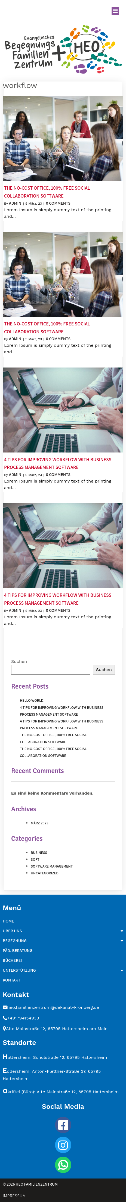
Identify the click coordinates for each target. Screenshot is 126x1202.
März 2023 (39, 823)
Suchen (19, 661)
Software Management (52, 866)
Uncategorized (45, 873)
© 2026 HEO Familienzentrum (30, 1184)
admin (15, 203)
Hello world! (32, 700)
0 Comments (58, 203)
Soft (35, 859)
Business (39, 852)
